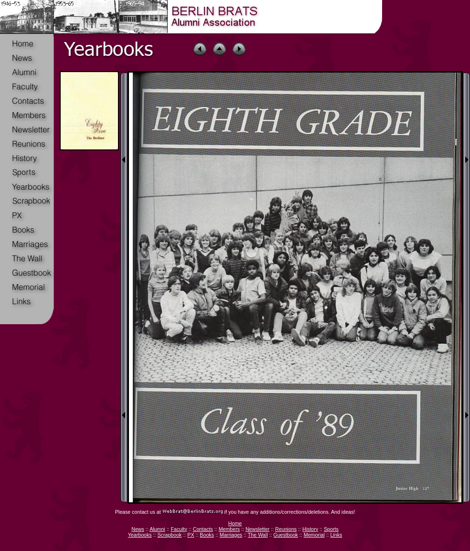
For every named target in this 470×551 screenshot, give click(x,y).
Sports (331, 529)
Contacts (203, 529)
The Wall (258, 535)
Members (229, 529)
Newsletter (257, 529)
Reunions (286, 529)
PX (190, 535)
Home (235, 523)
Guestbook (285, 535)
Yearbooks (140, 535)
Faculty (179, 529)
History (310, 529)
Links (336, 535)
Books (207, 535)
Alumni (157, 529)
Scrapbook (169, 535)
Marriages (231, 535)
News (137, 529)
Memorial (314, 535)
